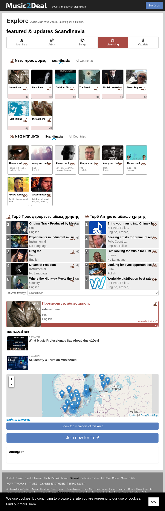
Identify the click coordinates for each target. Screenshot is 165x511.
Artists (52, 42)
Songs (82, 42)
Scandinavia (61, 60)
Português (86, 478)
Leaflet (132, 415)
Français (38, 478)
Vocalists (143, 42)
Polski (47, 478)
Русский (56, 478)
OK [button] (153, 501)
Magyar (115, 478)
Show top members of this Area (83, 426)
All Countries (84, 60)
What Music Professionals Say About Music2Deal (64, 340)
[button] (82, 438)
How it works (16, 483)
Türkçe (95, 478)
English (19, 478)
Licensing (113, 42)
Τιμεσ (33, 483)
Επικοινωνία (77, 483)
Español (28, 478)
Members (21, 42)
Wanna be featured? (147, 321)
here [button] (32, 504)
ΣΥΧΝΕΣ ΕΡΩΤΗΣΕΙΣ (53, 483)
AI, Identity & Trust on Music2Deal (53, 360)
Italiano (64, 478)
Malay (124, 478)
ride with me (51, 309)
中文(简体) (106, 478)
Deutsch (10, 478)
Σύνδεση (154, 5)
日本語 (131, 478)
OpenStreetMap (149, 415)
